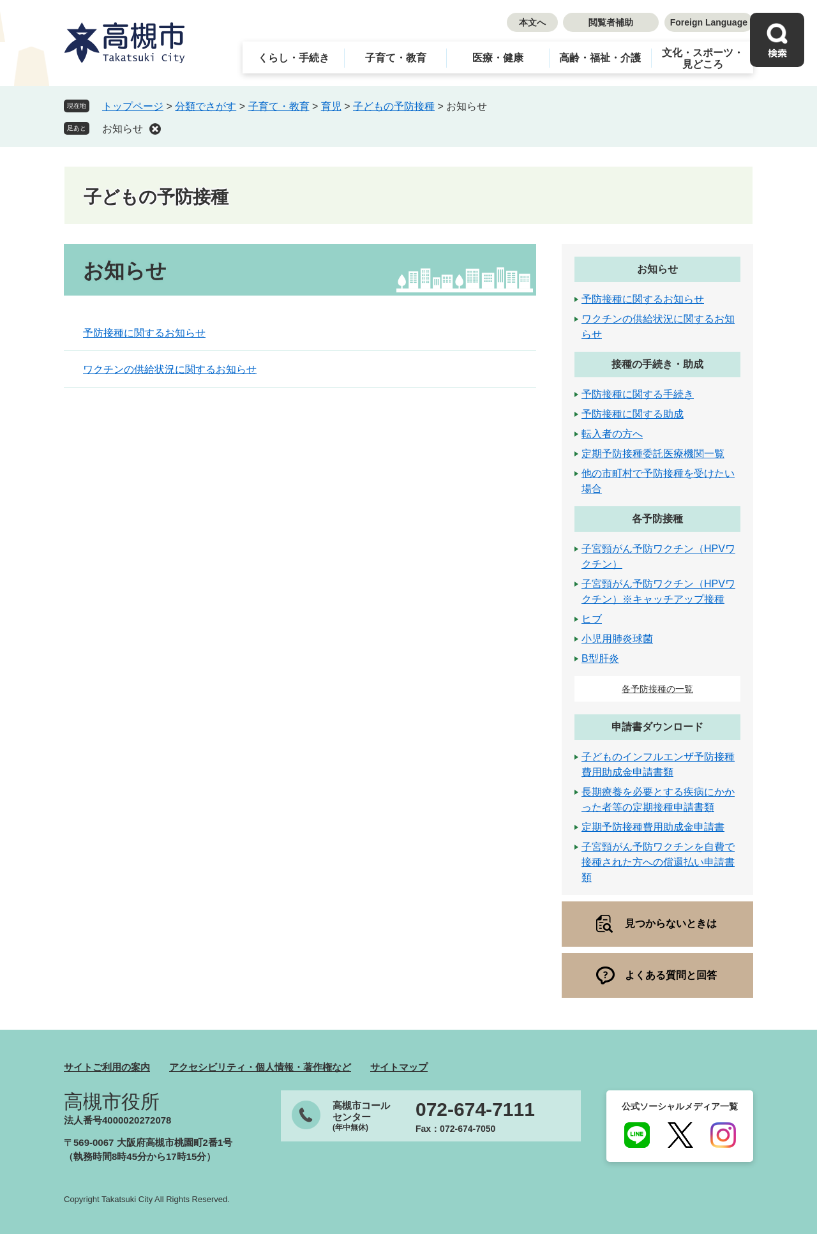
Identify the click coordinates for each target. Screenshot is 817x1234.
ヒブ (591, 618)
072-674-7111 (475, 1109)
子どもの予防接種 (394, 106)
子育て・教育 (395, 57)
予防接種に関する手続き (637, 394)
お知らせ (122, 128)
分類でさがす (205, 106)
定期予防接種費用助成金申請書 (652, 827)
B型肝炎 (600, 658)
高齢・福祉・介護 (600, 57)
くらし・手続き (293, 57)
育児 (331, 106)
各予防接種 (657, 518)
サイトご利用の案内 (107, 1067)
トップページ (132, 106)
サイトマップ (399, 1067)
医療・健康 (497, 57)
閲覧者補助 (610, 22)
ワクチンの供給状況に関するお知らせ (170, 369)
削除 (155, 129)
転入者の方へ (612, 433)
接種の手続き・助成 (657, 364)
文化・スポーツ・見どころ (703, 58)
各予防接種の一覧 (657, 689)
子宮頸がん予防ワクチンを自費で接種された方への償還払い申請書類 (658, 862)
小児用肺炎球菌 (617, 638)
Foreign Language (708, 22)
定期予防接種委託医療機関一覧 (652, 453)
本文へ (532, 22)
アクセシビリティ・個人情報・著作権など (260, 1067)
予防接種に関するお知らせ (144, 332)
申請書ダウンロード (657, 726)
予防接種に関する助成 (632, 414)
